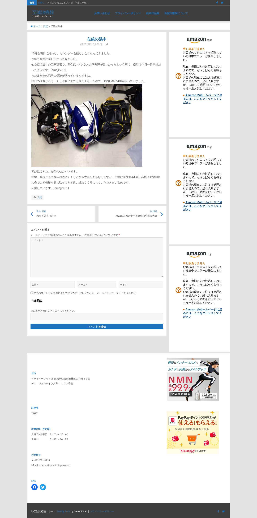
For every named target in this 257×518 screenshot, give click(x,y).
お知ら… (42, 2)
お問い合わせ (102, 13)
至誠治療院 (43, 12)
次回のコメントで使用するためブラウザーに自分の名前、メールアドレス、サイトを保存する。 (85, 292)
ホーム (36, 26)
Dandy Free (63, 511)
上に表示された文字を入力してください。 (54, 310)
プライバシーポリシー (128, 13)
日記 (45, 26)
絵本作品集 (152, 13)
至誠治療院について (176, 13)
